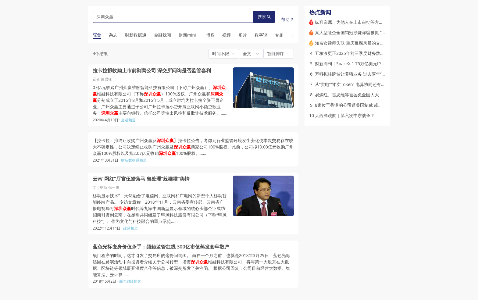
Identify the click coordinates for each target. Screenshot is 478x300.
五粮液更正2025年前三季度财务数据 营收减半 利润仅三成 (370, 53)
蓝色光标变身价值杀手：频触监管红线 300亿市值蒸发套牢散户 (161, 247)
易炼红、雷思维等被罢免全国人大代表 (351, 95)
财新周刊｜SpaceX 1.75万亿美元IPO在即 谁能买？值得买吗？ (373, 63)
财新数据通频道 (134, 160)
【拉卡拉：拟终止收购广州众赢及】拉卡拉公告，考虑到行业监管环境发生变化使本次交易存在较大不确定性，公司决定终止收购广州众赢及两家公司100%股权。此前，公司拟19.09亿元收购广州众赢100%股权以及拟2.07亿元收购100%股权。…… (193, 147)
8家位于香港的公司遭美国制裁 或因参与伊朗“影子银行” (367, 105)
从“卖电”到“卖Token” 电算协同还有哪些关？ (356, 84)
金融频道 (128, 120)
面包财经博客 (130, 281)
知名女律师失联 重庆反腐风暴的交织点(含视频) (359, 43)
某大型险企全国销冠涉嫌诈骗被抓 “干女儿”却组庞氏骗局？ (370, 32)
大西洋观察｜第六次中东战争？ (345, 115)
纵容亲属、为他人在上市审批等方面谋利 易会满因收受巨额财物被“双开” (383, 22)
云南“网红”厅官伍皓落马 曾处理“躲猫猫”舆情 (141, 179)
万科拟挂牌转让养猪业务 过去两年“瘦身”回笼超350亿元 (367, 74)
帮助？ (287, 19)
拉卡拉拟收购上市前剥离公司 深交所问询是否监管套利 (152, 70)
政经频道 (130, 228)
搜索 (264, 16)
